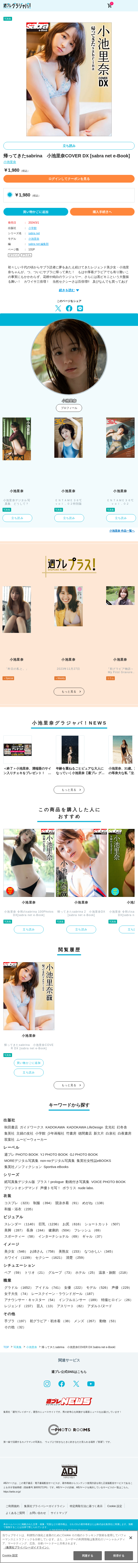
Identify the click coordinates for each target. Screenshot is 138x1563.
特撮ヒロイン (117, 1300)
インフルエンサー (79, 1300)
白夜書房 (124, 1133)
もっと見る (69, 691)
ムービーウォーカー (31, 1139)
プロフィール (69, 408)
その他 (15, 1327)
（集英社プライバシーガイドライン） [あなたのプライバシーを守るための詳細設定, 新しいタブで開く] (26, 1547)
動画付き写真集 (77, 1182)
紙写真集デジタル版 (19, 1182)
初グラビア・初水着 (51, 1321)
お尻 (73, 1224)
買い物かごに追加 (35, 211)
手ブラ (16, 1321)
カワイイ (13, 255)
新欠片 (99, 1133)
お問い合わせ (38, 1513)
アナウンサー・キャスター (30, 1300)
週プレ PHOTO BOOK (21, 1154)
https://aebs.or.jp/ (12, 1491)
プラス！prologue (50, 1182)
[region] (69, 1546)
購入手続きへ (102, 211)
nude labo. (86, 1188)
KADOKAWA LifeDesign (85, 1127)
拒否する (118, 1555)
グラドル (26, 255)
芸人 (46, 1306)
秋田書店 (11, 1127)
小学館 (32, 228)
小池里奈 (9, 162)
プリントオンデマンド (21, 1188)
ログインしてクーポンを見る (69, 179)
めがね (94, 1203)
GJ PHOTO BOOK (84, 1154)
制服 (43, 1203)
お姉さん (43, 1251)
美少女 (16, 1251)
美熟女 (70, 1251)
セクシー (49, 1257)
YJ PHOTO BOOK (54, 1154)
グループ (60, 1272)
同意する (87, 1555)
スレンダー (20, 1224)
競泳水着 (67, 1203)
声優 (122, 1287)
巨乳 (50, 1224)
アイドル (48, 1287)
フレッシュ (88, 1230)
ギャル (93, 1236)
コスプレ (17, 1203)
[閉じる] (131, 1538)
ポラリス (69, 1188)
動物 (108, 1321)
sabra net (34, 233)
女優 (74, 1287)
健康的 (60, 1230)
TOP (6, 1347)
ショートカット (103, 1224)
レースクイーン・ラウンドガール (63, 1294)
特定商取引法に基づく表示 (86, 1506)
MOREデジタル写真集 (21, 1161)
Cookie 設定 (114, 1506)
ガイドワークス (32, 1127)
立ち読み (69, 146)
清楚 (76, 1257)
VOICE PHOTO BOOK (108, 1182)
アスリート (71, 1306)
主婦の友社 (24, 1133)
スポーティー (20, 1236)
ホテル (86, 1272)
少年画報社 (55, 1133)
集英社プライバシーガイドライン (44, 1506)
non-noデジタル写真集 (57, 1161)
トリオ (35, 1272)
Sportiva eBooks (56, 1167)
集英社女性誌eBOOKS (94, 1161)
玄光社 (110, 1127)
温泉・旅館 (114, 1272)
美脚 (14, 1230)
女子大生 (17, 1294)
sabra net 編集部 (38, 244)
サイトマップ (59, 1513)
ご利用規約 (12, 1506)
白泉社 (111, 1133)
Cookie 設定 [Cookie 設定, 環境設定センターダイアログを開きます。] (10, 1555)
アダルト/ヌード (99, 1306)
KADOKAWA (55, 1127)
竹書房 (71, 1133)
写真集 (17, 1347)
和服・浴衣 (19, 1209)
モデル (98, 1287)
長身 (36, 1230)
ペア (13, 1272)
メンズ (86, 1321)
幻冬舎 (122, 1127)
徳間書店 (85, 1133)
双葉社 (9, 1139)
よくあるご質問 (15, 1513)
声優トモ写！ (50, 1188)
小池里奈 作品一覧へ (122, 530)
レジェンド (19, 1306)
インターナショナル (59, 1236)
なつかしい (99, 1251)
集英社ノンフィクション (23, 1167)
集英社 (9, 1133)
